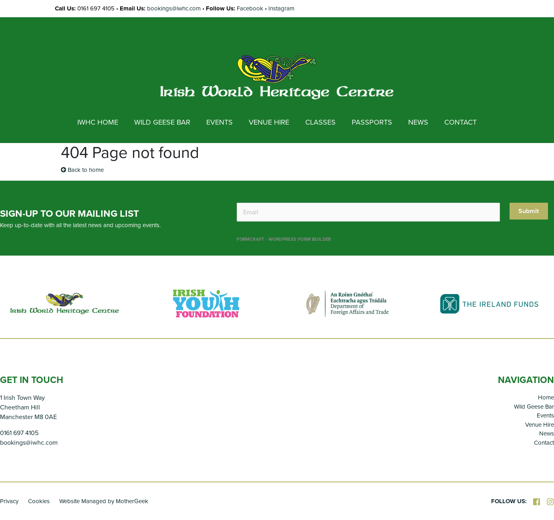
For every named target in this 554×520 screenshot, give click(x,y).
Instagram (281, 8)
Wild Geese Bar (534, 406)
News (546, 433)
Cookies (39, 501)
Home (546, 397)
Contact (544, 442)
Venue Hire (539, 424)
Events (545, 415)
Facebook (250, 8)
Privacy (9, 501)
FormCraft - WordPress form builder (284, 239)
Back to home (82, 169)
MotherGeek (132, 501)
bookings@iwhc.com (174, 8)
